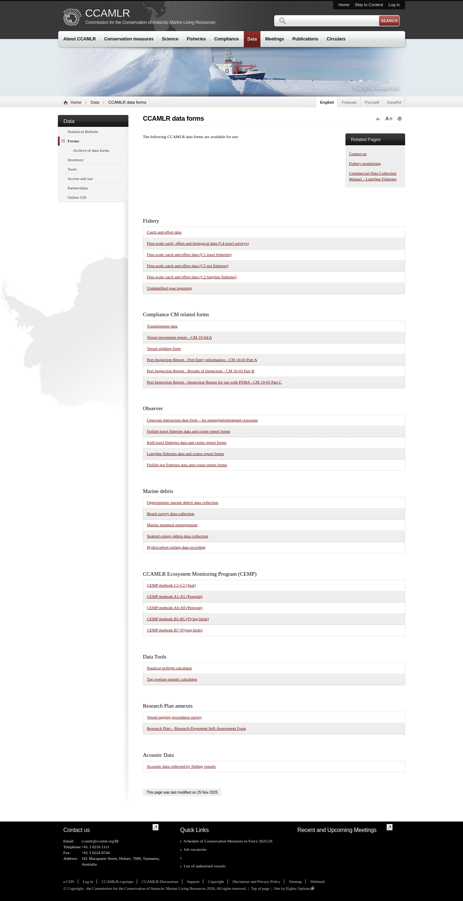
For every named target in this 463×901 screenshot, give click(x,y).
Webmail (317, 881)
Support (193, 881)
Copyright (216, 881)
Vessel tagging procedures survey (174, 717)
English (327, 102)
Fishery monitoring (365, 163)
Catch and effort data (164, 232)
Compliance (226, 39)
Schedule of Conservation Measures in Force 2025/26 (228, 841)
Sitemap (295, 881)
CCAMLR (107, 13)
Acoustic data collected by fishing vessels (181, 766)
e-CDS (68, 881)
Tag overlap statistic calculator (172, 679)
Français (349, 102)
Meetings (274, 39)
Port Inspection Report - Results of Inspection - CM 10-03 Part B (200, 371)
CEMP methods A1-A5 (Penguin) (175, 596)
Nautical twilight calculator (169, 668)
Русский (372, 102)
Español (394, 102)
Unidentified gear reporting (169, 288)
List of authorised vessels (204, 866)
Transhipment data (162, 326)
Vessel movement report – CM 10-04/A (179, 337)
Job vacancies (195, 849)
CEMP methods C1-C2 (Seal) (171, 585)
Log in (394, 5)
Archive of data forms (91, 150)
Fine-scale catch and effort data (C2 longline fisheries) (192, 277)
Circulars (336, 39)
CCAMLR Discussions (160, 881)
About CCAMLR (79, 39)
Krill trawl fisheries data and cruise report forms (186, 442)
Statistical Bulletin (83, 131)
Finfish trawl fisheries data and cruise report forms (188, 431)
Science (170, 39)
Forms (70, 140)
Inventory (76, 160)
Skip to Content (369, 5)
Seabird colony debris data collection (177, 536)
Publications (305, 39)
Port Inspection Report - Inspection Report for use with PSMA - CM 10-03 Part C (214, 382)
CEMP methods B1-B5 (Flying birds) (178, 619)
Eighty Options (298, 888)
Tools (72, 169)
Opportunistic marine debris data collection (182, 502)
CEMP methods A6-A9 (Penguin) (175, 607)
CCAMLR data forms (202, 857)
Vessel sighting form (164, 348)
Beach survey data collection (170, 513)
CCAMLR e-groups (117, 881)
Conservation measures (128, 39)
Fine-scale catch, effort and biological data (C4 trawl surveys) (198, 243)
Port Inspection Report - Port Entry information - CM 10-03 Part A (202, 359)
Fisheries (196, 39)
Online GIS (77, 197)
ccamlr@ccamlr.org (97, 841)
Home (344, 5)
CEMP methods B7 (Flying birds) (175, 630)
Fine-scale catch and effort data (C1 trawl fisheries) (189, 254)
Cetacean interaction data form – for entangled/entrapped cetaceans (202, 420)
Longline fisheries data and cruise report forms (185, 453)
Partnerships (78, 188)
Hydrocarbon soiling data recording (176, 547)
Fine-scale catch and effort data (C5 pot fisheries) (187, 265)
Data (252, 39)
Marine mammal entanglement (172, 525)
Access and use (80, 178)
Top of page (260, 888)
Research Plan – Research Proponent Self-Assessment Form (196, 728)
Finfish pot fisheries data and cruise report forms (187, 465)
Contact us (357, 153)
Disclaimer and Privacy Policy (256, 881)
